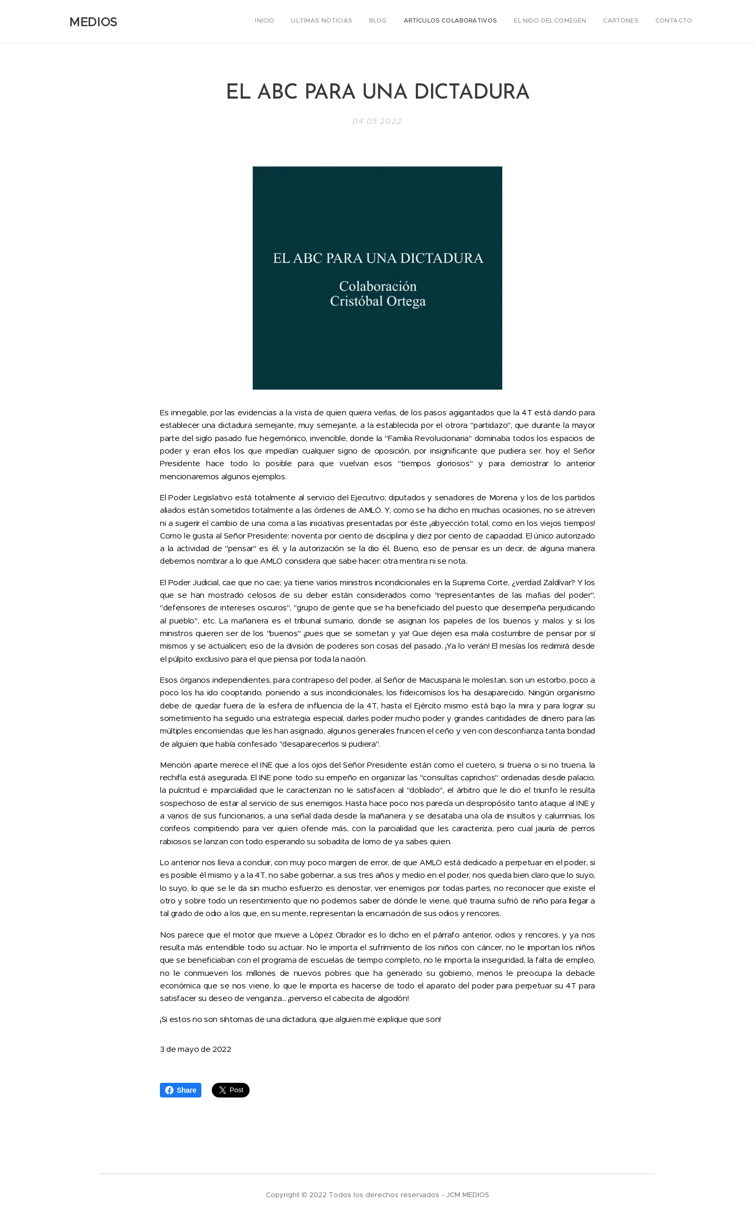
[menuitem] (594, 21)
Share (180, 1090)
